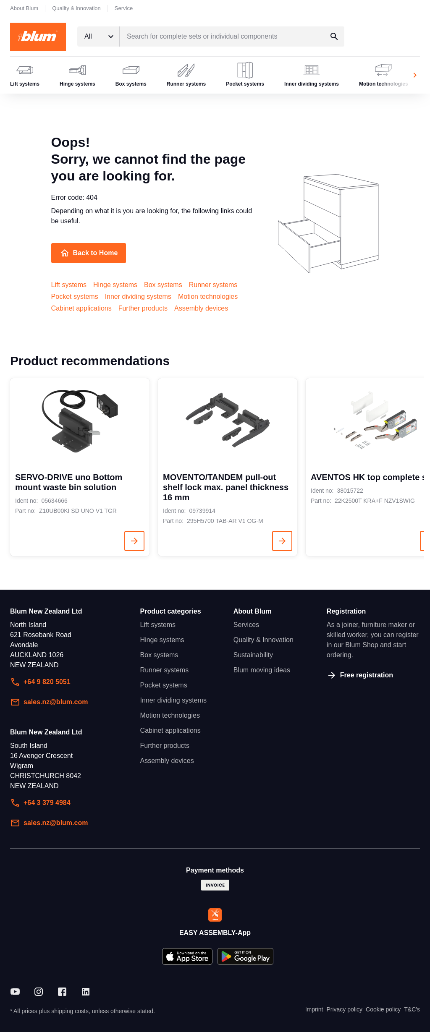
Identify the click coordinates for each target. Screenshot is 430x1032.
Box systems (163, 284)
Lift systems (69, 284)
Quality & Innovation (263, 639)
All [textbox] (88, 36)
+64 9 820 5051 (40, 682)
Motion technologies (208, 296)
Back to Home (89, 253)
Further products (143, 308)
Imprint (314, 1009)
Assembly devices (201, 308)
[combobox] (98, 36)
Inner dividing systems (138, 296)
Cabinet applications (81, 308)
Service (124, 8)
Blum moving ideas (261, 670)
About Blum (24, 8)
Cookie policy (383, 1009)
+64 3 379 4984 (40, 803)
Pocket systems (74, 296)
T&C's (412, 1009)
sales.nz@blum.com (49, 702)
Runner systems (213, 284)
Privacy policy (344, 1009)
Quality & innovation (76, 8)
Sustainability (253, 654)
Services (246, 624)
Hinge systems (115, 284)
